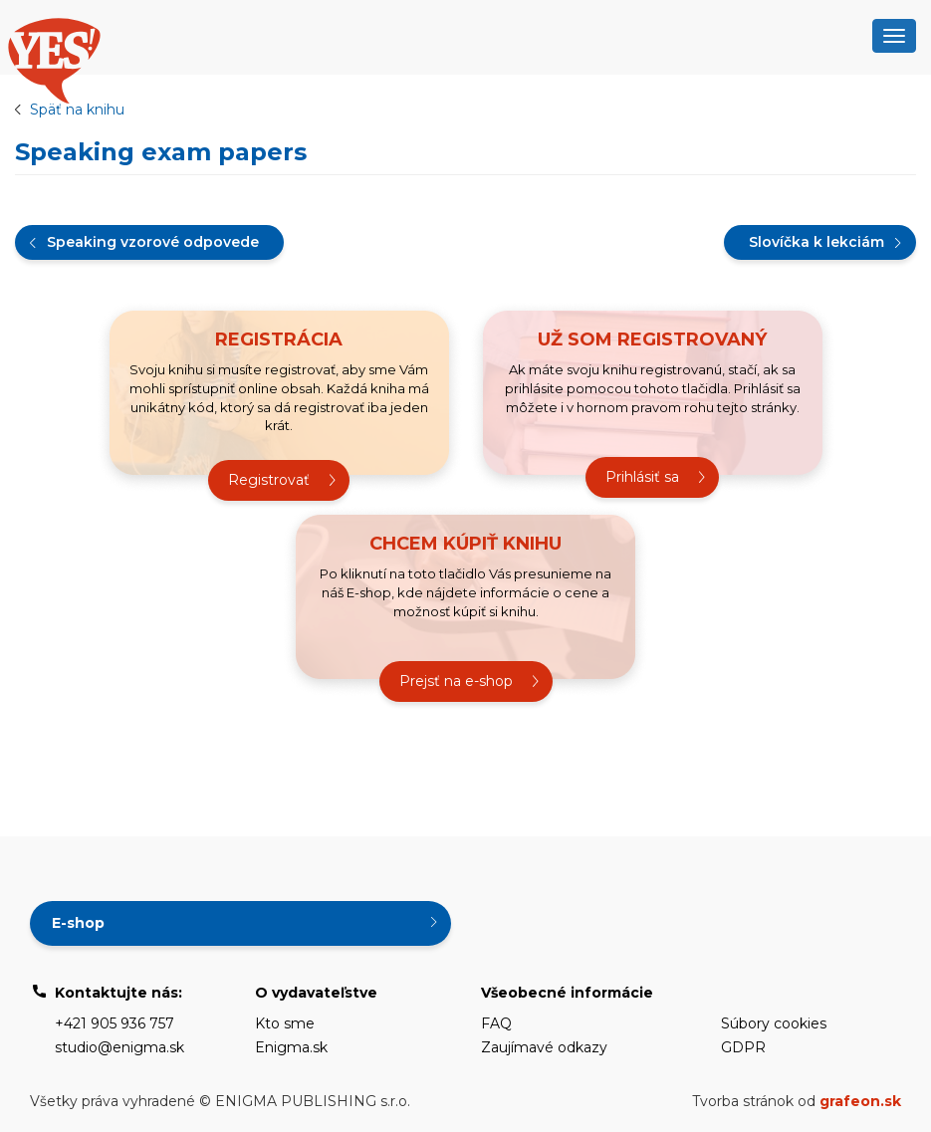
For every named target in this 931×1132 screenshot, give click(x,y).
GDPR (743, 1047)
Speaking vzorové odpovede (153, 242)
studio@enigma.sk (119, 1047)
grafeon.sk (860, 1101)
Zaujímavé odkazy (544, 1047)
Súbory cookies (773, 1023)
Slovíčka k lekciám (816, 242)
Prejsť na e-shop (456, 681)
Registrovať (269, 480)
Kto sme (285, 1023)
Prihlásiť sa (642, 477)
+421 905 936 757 (114, 1023)
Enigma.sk (291, 1047)
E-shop (78, 923)
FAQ (496, 1023)
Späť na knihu (77, 109)
